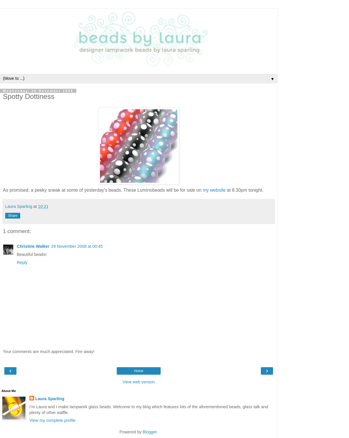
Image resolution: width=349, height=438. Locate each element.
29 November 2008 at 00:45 (77, 246)
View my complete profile (52, 420)
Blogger (150, 432)
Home (138, 371)
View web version (138, 382)
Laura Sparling (49, 398)
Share (12, 216)
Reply (22, 262)
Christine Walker (33, 246)
